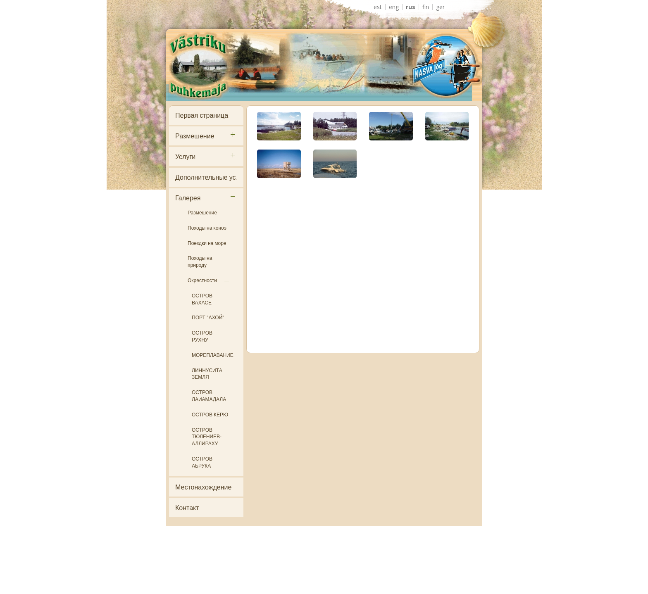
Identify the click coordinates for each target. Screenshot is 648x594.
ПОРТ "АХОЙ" (208, 317)
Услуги (185, 156)
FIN (425, 7)
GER (440, 7)
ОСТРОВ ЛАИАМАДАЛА (209, 396)
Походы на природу (200, 261)
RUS (410, 7)
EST (378, 7)
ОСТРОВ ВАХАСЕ (202, 299)
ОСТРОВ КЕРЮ (210, 414)
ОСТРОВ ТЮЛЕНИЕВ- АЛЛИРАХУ (207, 436)
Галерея (187, 197)
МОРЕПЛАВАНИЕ (212, 355)
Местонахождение (203, 487)
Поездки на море (207, 243)
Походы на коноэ (207, 227)
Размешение (194, 135)
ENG (394, 7)
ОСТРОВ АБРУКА (202, 462)
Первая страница (201, 115)
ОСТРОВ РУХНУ (202, 336)
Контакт (187, 507)
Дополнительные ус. (206, 177)
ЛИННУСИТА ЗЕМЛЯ (207, 374)
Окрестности (202, 280)
